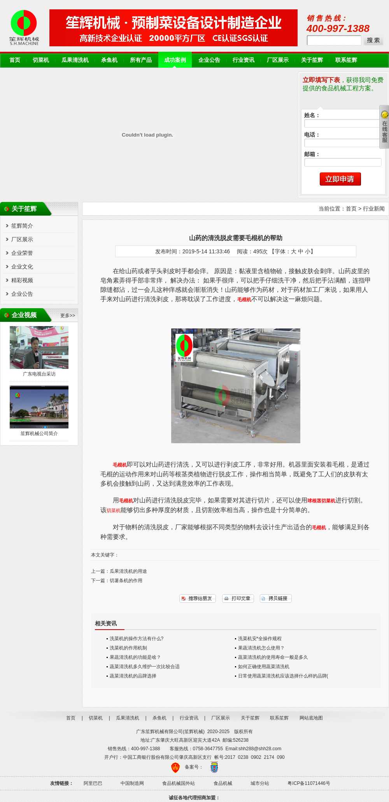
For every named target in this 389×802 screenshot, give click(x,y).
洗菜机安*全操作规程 (260, 638)
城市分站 (260, 783)
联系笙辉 (346, 60)
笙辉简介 (22, 226)
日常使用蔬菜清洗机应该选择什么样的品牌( (283, 676)
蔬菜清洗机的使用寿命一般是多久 (273, 657)
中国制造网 (132, 783)
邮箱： (312, 154)
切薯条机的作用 (126, 580)
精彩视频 (22, 280)
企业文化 (22, 266)
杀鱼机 (109, 60)
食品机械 (223, 783)
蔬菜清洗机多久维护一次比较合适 (145, 666)
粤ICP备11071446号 (308, 783)
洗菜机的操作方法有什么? (137, 638)
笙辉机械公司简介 (39, 433)
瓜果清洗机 (75, 60)
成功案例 (175, 60)
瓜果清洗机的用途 (128, 571)
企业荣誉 (22, 253)
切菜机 (41, 60)
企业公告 (209, 60)
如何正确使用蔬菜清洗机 (263, 666)
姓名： (312, 115)
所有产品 (141, 60)
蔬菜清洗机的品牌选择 (133, 676)
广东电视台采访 (39, 374)
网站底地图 (311, 718)
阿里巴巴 (93, 783)
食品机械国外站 (178, 783)
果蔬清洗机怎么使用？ (261, 648)
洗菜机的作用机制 (128, 648)
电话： (312, 135)
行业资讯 (243, 60)
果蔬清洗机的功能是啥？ (135, 657)
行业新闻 (374, 208)
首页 (14, 60)
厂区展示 (278, 60)
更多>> (67, 315)
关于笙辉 (312, 60)
